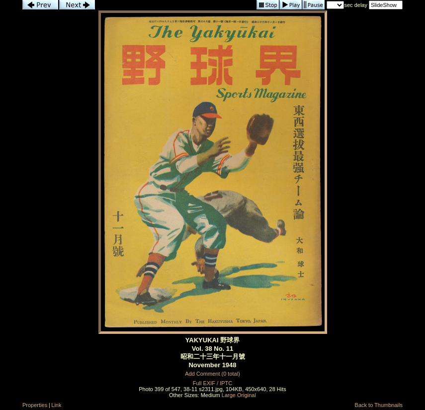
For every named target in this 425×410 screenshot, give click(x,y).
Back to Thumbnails (379, 405)
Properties (34, 405)
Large (229, 395)
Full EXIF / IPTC (212, 383)
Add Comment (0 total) (212, 374)
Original (246, 395)
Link (56, 405)
